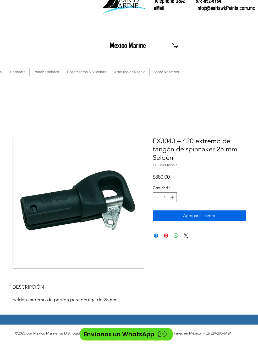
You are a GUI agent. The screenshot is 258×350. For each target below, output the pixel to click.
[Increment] (172, 197)
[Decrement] (156, 197)
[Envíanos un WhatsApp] (126, 334)
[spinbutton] (164, 197)
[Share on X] (186, 235)
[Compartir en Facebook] (156, 235)
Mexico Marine (128, 45)
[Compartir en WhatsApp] (176, 235)
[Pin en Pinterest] (166, 235)
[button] (175, 45)
